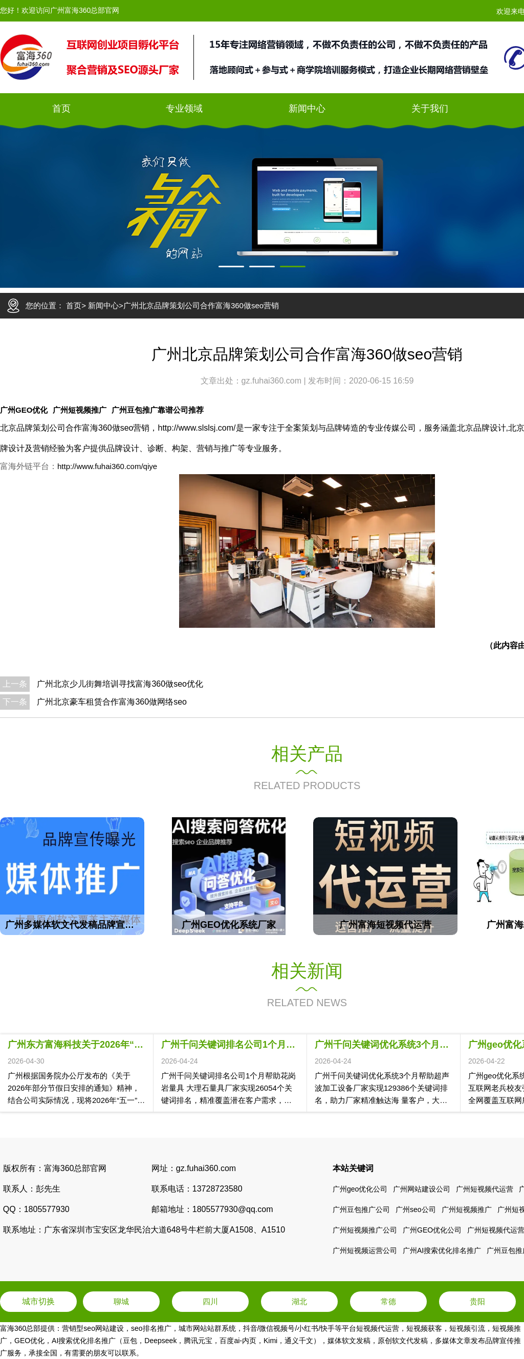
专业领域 (184, 108)
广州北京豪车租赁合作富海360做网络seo (112, 701)
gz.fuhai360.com (273, 380)
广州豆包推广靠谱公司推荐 (158, 410)
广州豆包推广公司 (361, 1209)
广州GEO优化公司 (432, 1230)
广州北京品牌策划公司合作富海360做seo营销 (201, 305)
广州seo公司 (416, 1209)
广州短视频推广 (79, 410)
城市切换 (38, 1301)
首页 (61, 108)
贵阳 (477, 1301)
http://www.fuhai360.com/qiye (107, 466)
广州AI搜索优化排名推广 (442, 1250)
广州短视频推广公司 (365, 1230)
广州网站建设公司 (421, 1189)
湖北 (299, 1301)
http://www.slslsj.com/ (197, 427)
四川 (210, 1301)
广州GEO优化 (24, 410)
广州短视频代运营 (484, 1189)
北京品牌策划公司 (33, 427)
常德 (388, 1301)
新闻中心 (307, 108)
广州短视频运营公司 (365, 1250)
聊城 (121, 1301)
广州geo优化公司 (360, 1189)
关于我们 (429, 108)
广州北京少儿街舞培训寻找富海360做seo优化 (120, 684)
